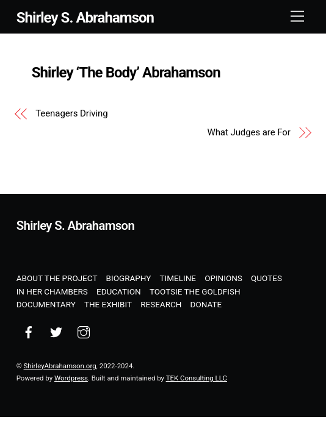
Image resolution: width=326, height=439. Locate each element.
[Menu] (297, 17)
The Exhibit (108, 304)
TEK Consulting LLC (196, 378)
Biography (128, 278)
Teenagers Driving (71, 113)
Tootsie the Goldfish (195, 291)
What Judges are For (248, 132)
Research (160, 304)
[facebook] (28, 331)
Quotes (266, 278)
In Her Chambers (52, 291)
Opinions (223, 278)
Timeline (178, 278)
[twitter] (56, 331)
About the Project (57, 278)
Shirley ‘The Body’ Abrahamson (126, 72)
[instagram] (83, 331)
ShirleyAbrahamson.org (60, 366)
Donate (206, 304)
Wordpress (71, 378)
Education (118, 291)
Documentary (46, 304)
